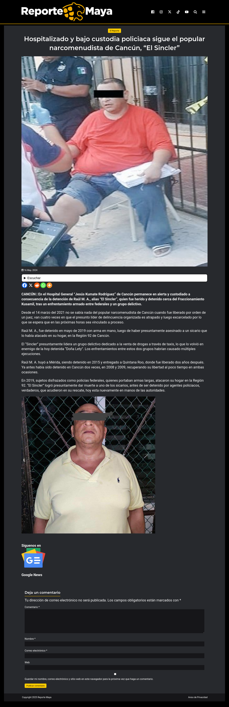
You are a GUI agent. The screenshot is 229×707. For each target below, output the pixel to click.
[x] (169, 12)
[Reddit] (37, 285)
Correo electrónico (36, 652)
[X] (31, 285)
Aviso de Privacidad (198, 699)
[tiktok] (178, 12)
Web (27, 664)
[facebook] (152, 12)
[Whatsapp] (43, 285)
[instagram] (161, 12)
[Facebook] (24, 285)
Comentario (32, 607)
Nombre (30, 640)
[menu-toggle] (204, 12)
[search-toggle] (195, 12)
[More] (49, 285)
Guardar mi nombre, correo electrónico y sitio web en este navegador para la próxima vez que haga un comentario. (89, 680)
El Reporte (114, 31)
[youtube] (187, 12)
